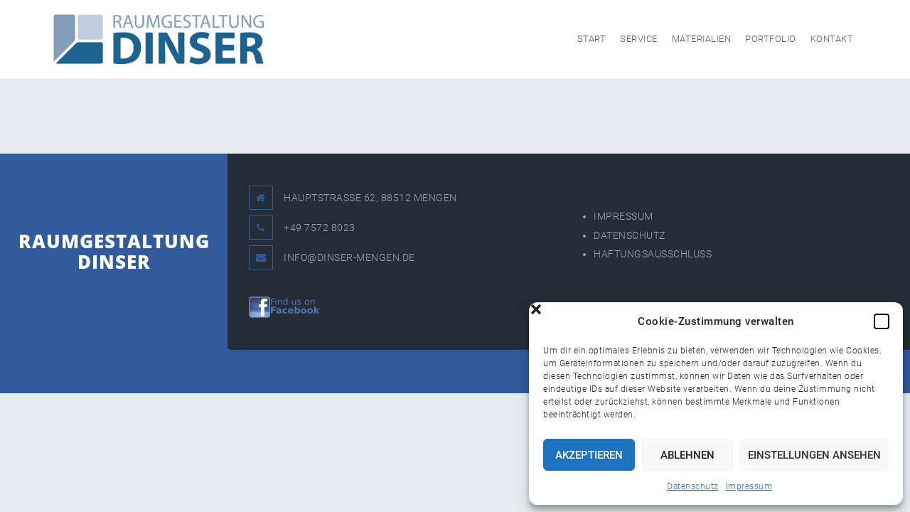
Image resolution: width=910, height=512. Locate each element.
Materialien (702, 38)
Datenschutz (693, 486)
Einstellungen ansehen (814, 455)
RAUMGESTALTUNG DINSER (114, 251)
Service (639, 38)
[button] (881, 321)
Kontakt (832, 38)
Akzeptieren (589, 455)
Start (591, 38)
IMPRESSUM (623, 216)
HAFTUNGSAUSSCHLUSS (653, 254)
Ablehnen (687, 455)
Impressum (749, 486)
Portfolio (770, 38)
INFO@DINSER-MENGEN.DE (349, 257)
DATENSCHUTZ (629, 235)
